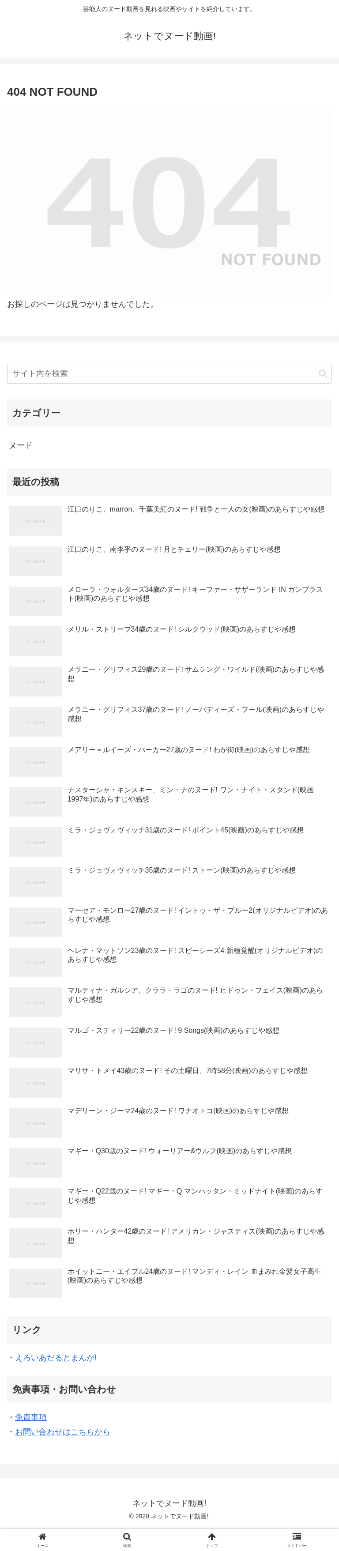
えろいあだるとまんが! (56, 1357)
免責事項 (31, 1417)
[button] (323, 374)
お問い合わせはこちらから (62, 1431)
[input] (169, 374)
